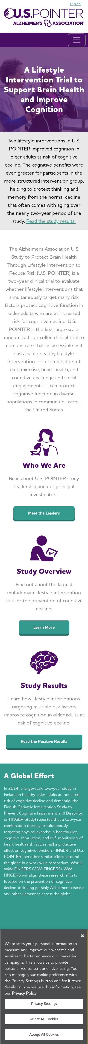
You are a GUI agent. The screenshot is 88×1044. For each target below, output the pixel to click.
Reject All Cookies (44, 1020)
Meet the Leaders (44, 513)
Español (75, 4)
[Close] (82, 937)
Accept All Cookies (44, 1036)
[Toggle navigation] (76, 40)
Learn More (44, 627)
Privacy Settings (44, 1005)
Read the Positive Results (44, 741)
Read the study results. (51, 221)
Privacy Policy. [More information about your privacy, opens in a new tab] (24, 994)
